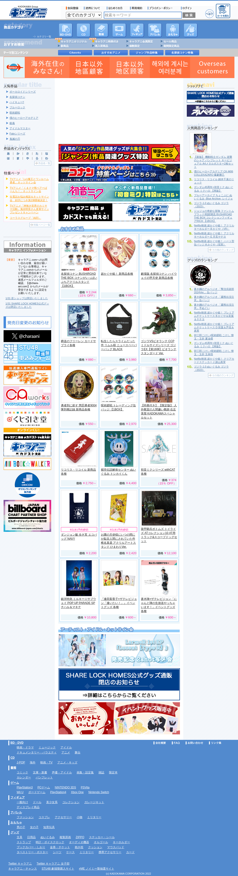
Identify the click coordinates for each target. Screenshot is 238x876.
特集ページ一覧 (42, 225)
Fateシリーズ (17, 133)
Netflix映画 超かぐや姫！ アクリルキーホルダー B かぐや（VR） (214, 227)
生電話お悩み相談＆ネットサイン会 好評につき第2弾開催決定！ (29, 198)
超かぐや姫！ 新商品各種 (117, 273)
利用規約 (136, 8)
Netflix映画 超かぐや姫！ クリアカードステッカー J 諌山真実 (214, 360)
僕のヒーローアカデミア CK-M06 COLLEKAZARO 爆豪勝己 (213, 173)
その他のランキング (222, 250)
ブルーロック (17, 107)
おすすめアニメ (111, 52)
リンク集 (215, 743)
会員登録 (72, 8)
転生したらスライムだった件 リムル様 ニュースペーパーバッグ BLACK (119, 345)
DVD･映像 (66, 30)
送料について (92, 8)
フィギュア (137, 30)
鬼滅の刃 (15, 138)
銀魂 (12, 123)
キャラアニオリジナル (74, 41)
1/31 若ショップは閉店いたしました (26, 298)
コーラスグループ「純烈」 (25, 217)
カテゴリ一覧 (44, 36)
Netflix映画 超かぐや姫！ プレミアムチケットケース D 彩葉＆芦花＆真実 (214, 327)
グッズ (191, 30)
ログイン (187, 8)
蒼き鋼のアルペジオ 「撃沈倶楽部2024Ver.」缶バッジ (214, 291)
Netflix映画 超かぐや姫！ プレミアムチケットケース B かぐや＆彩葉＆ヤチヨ (214, 316)
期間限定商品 (171, 46)
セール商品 (170, 41)
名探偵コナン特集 (182, 52)
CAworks (75, 52)
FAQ (176, 743)
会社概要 (160, 743)
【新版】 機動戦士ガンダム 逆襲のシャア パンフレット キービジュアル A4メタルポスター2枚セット (213, 161)
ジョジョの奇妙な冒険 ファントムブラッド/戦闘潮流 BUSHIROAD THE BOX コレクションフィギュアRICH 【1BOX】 (214, 215)
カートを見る (223, 11)
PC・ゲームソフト (119, 30)
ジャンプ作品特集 (147, 52)
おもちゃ (173, 30)
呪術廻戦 (15, 112)
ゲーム (14, 782)
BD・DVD (17, 742)
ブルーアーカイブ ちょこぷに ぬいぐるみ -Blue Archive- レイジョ (213, 197)
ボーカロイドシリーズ (23, 91)
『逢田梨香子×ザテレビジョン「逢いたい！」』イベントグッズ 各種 (119, 603)
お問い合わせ (194, 743)
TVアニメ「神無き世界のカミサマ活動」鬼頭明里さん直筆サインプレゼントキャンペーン (29, 209)
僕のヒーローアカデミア (24, 117)
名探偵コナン (17, 96)
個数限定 (134, 46)
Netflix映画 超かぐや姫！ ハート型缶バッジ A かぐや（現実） (214, 243)
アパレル (155, 30)
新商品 (65, 46)
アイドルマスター (20, 128)
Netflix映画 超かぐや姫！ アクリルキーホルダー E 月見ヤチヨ (214, 235)
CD (83, 30)
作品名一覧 (44, 163)
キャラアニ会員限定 (141, 41)
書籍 (101, 30)
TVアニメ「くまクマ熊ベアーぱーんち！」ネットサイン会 (28, 189)
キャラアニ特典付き (107, 41)
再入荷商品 (101, 46)
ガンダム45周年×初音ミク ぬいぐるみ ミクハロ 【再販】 (213, 345)
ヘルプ (209, 13)
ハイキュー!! (17, 102)
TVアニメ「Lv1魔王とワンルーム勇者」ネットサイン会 (29, 181)
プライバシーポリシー (162, 8)
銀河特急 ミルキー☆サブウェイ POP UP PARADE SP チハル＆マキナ (78, 603)
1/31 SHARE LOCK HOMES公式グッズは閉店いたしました (27, 305)
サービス (116, 8)
